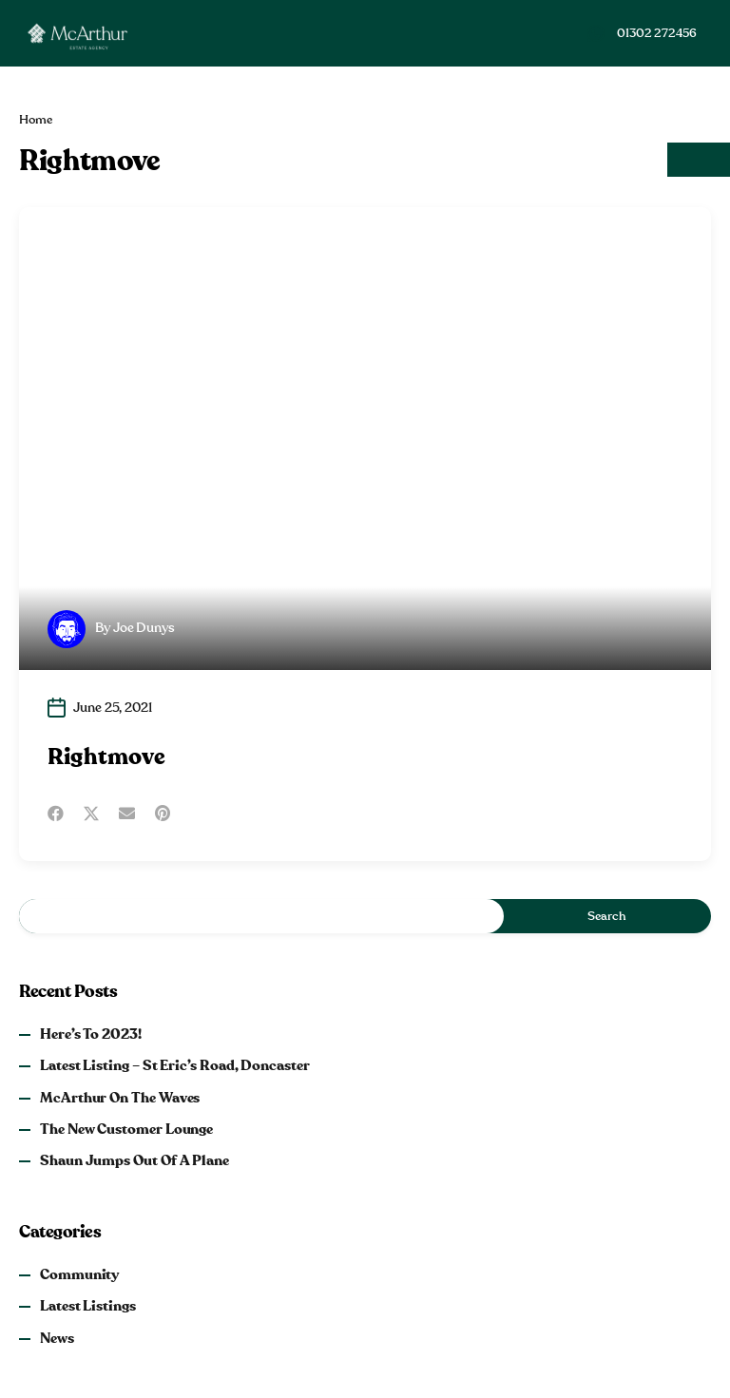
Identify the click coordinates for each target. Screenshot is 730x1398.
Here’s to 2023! (91, 1034)
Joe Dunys (144, 628)
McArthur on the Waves (120, 1098)
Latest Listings (88, 1306)
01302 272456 (657, 33)
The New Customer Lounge (126, 1129)
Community (79, 1275)
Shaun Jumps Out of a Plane (134, 1161)
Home (35, 120)
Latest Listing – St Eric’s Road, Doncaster (175, 1066)
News (57, 1339)
